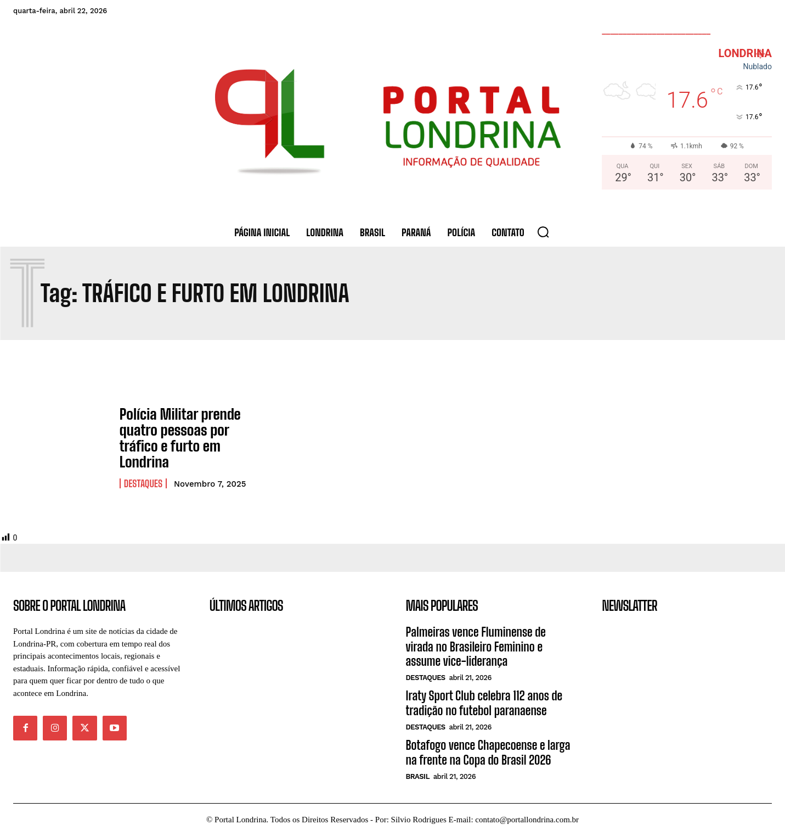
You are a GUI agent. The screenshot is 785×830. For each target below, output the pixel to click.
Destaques (143, 478)
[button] (543, 232)
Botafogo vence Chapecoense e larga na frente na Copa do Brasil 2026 (488, 746)
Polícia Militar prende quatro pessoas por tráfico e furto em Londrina (175, 435)
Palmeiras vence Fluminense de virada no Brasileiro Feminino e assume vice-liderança (476, 641)
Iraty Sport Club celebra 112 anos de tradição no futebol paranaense (484, 697)
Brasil (418, 771)
